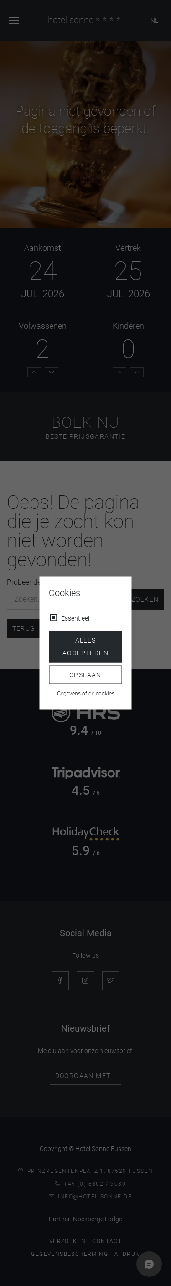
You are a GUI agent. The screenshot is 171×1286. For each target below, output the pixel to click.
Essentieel (75, 618)
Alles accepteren (85, 647)
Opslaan (85, 674)
